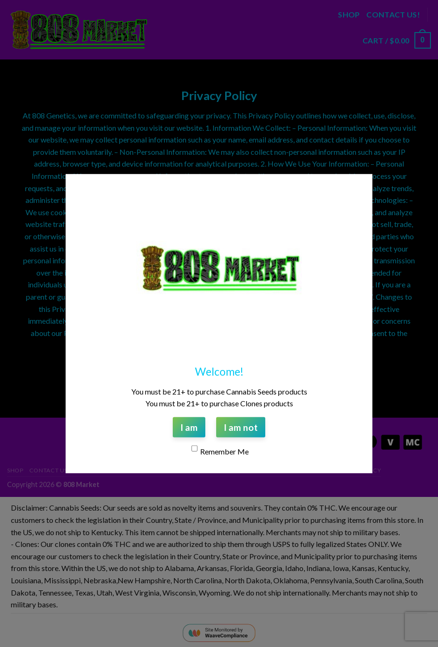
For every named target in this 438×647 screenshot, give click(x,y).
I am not (241, 426)
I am (189, 426)
